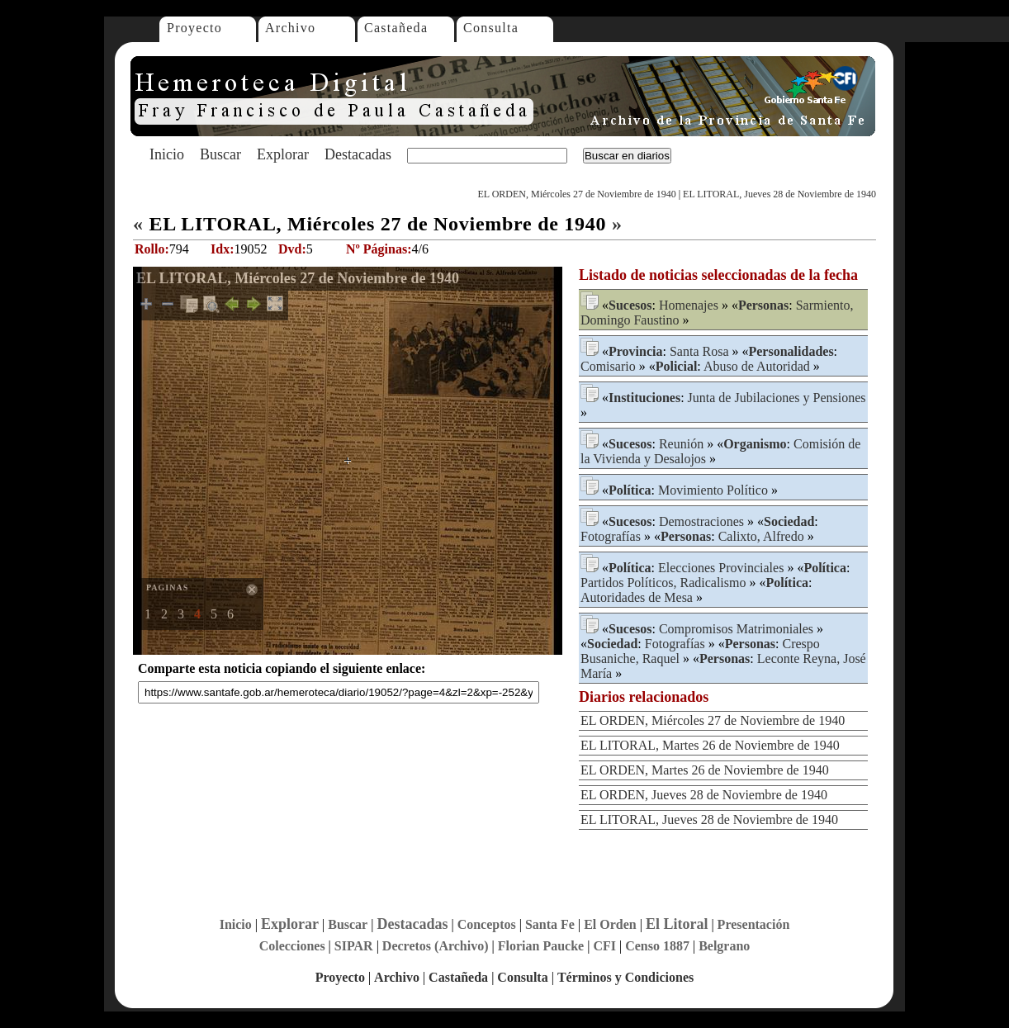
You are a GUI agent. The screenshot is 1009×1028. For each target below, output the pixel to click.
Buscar (220, 154)
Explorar (283, 154)
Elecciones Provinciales (721, 568)
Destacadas (357, 154)
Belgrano (724, 946)
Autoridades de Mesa (636, 597)
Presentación (754, 924)
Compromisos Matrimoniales (736, 629)
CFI (604, 946)
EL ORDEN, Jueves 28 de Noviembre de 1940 (703, 795)
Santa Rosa (699, 351)
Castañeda (396, 28)
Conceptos (486, 924)
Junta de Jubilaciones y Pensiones (777, 398)
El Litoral (677, 924)
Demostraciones (701, 521)
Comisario (608, 366)
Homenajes (688, 305)
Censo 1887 (657, 946)
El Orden (610, 924)
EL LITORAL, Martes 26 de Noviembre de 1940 (710, 745)
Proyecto (194, 28)
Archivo (290, 28)
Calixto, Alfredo (761, 536)
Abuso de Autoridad (756, 366)
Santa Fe (550, 924)
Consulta (491, 28)
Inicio (166, 154)
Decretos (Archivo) (435, 946)
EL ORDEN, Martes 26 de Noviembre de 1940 (704, 770)
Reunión (681, 444)
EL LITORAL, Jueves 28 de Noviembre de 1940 (779, 194)
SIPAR (353, 946)
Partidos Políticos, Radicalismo (663, 583)
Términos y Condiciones (625, 977)
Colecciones (292, 946)
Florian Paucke (541, 946)
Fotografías (610, 536)
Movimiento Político (713, 490)
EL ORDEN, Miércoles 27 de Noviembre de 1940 (576, 194)
